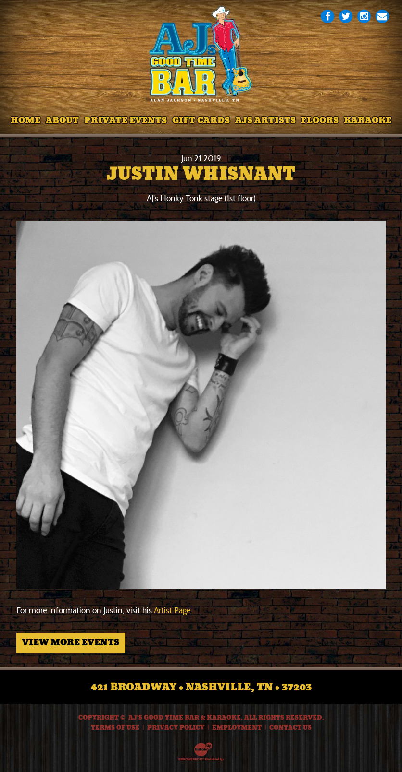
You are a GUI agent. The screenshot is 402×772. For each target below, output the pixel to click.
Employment (237, 728)
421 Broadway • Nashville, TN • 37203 (201, 687)
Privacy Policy (175, 728)
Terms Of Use (115, 728)
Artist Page (172, 611)
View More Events (70, 642)
